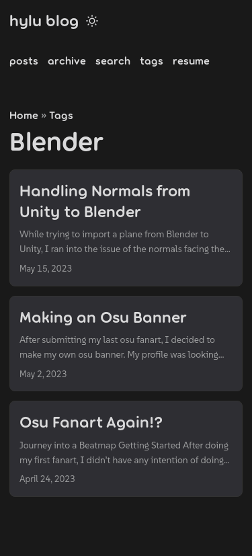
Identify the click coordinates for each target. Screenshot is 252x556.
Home (23, 114)
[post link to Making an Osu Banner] (126, 343)
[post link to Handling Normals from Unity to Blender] (126, 228)
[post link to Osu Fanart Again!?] (126, 448)
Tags (61, 114)
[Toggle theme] (92, 20)
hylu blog (44, 20)
